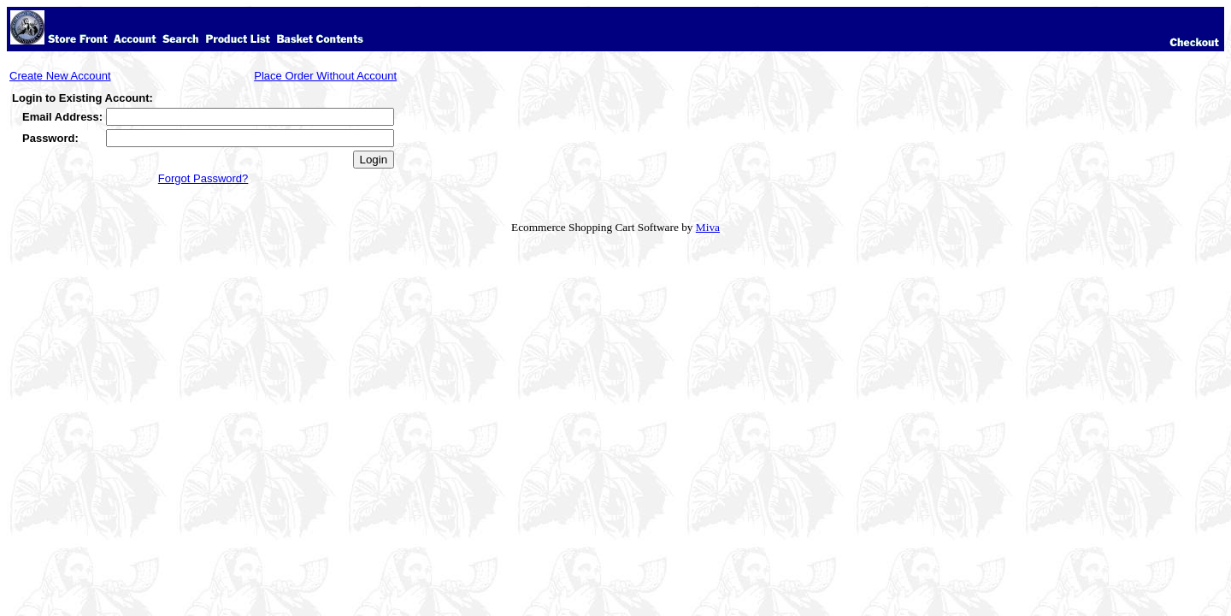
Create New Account (60, 75)
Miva (708, 227)
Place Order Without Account (325, 75)
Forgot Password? (203, 178)
